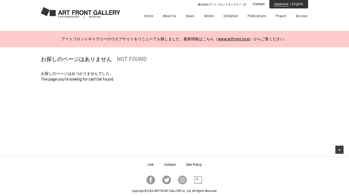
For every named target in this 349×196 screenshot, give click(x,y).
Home (148, 16)
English (297, 4)
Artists (209, 16)
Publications (257, 16)
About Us (169, 16)
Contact (259, 4)
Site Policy (194, 165)
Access (302, 16)
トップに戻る (339, 150)
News (190, 16)
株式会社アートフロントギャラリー (220, 4)
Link (151, 165)
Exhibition (231, 16)
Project (281, 16)
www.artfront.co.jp (234, 39)
